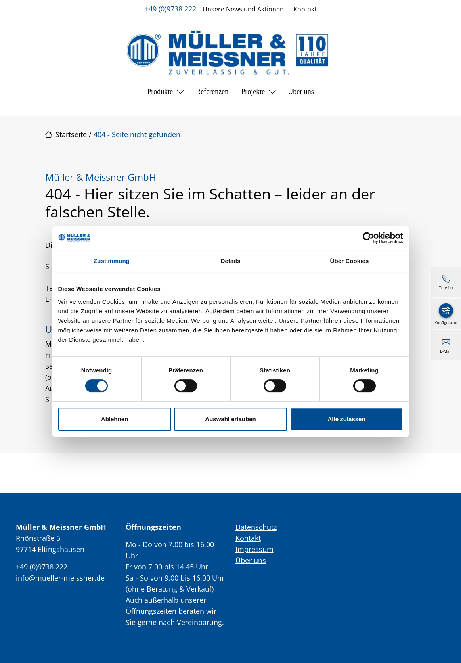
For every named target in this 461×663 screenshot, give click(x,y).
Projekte (253, 92)
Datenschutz (256, 527)
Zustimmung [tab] (112, 260)
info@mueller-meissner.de (60, 578)
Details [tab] (231, 260)
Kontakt (305, 9)
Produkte (160, 92)
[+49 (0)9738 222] (446, 282)
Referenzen (212, 92)
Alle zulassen (346, 419)
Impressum (254, 549)
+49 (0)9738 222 (170, 8)
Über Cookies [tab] (349, 260)
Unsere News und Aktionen (243, 9)
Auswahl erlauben (230, 419)
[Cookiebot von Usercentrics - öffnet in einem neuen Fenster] (368, 238)
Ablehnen (114, 419)
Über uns (301, 92)
